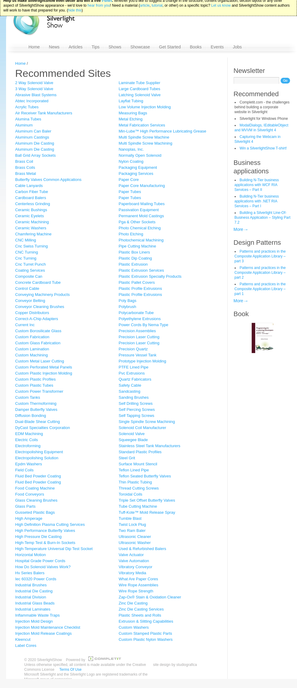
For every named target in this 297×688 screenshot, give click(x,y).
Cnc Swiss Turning (31, 246)
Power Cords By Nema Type (144, 325)
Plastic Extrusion (133, 264)
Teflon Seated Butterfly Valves (145, 476)
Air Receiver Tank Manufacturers (43, 113)
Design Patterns (257, 242)
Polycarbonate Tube (136, 312)
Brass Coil (24, 161)
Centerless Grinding (32, 203)
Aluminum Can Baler (33, 131)
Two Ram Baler (132, 530)
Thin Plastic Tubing (135, 482)
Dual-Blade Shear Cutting (37, 421)
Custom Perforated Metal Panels (43, 367)
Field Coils (24, 470)
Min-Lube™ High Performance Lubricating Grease (162, 131)
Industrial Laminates (32, 609)
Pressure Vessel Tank (138, 355)
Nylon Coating (131, 161)
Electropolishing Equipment (39, 452)
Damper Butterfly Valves (36, 409)
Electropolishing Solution (36, 458)
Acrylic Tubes (26, 107)
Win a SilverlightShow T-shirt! (263, 148)
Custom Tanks (27, 397)
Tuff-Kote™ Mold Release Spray (147, 512)
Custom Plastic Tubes (34, 385)
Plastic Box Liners (134, 252)
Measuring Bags (133, 113)
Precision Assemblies (137, 331)
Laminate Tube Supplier (139, 82)
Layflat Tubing (131, 101)
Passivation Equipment (139, 210)
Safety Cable (130, 385)
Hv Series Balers (30, 573)
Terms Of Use (70, 669)
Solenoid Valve (132, 433)
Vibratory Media (132, 573)
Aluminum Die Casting (34, 143)
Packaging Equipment (138, 167)
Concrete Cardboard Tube (38, 282)
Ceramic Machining (32, 222)
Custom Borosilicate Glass (38, 331)
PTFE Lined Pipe (133, 367)
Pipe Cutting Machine (137, 246)
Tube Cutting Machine (138, 506)
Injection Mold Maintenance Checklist (47, 627)
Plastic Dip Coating (135, 258)
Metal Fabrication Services (142, 125)
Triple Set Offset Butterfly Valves (147, 500)
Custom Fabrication (32, 337)
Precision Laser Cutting (139, 337)
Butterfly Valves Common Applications (48, 179)
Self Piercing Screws (137, 409)
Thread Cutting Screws (139, 488)
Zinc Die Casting (133, 603)
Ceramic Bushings (31, 210)
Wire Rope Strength (136, 591)
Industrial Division (30, 597)
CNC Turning (26, 252)
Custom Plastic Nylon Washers (146, 639)
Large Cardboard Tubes (139, 89)
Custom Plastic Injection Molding (43, 373)
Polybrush (127, 306)
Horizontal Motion (30, 554)
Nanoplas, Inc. (131, 149)
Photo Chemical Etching (140, 228)
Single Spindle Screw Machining (147, 421)
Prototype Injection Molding (142, 361)
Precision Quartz (133, 349)
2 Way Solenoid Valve (34, 82)
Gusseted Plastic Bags (35, 512)
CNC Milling (25, 240)
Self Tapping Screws (137, 415)
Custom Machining (31, 355)
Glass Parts (25, 506)
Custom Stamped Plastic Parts (145, 633)
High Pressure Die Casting (38, 536)
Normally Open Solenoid (140, 155)
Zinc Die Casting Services (141, 609)
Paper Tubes (130, 191)
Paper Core (129, 179)
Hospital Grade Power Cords (40, 561)
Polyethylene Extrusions (140, 318)
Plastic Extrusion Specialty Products (150, 276)
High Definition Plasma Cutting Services (50, 524)
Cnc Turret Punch (30, 264)
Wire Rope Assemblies (139, 585)
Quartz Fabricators (135, 379)
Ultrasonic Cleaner (135, 536)
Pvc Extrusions (132, 373)
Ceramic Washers (30, 228)
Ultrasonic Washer (135, 542)
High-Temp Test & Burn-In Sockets (45, 542)
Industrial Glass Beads (35, 603)
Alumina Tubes (28, 119)
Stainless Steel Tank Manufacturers (150, 446)
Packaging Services (136, 173)
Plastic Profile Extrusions (140, 288)
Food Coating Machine (35, 488)
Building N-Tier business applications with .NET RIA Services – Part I (257, 201)
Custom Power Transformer (39, 391)
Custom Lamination (32, 349)
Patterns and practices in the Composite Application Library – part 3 (260, 256)
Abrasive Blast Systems (36, 95)
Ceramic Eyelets (29, 216)
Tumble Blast (130, 518)
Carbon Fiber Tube (31, 191)
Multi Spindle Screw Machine (144, 137)
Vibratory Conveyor (135, 567)
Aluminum (24, 125)
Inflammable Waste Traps (37, 615)
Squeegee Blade (133, 439)
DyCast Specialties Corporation (42, 427)
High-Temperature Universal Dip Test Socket (54, 548)
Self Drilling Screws (136, 403)
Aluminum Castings (32, 137)
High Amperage (28, 518)
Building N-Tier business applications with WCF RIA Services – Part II (257, 185)
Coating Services (30, 270)
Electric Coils (26, 439)
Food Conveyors (29, 494)
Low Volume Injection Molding (145, 107)
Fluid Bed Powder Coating (38, 476)
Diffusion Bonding (30, 415)
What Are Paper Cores (138, 579)
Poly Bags (128, 300)
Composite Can (28, 276)
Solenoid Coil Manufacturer (142, 427)
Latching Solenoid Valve (140, 95)
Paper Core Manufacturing (142, 185)
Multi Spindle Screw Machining (145, 143)
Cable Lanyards (29, 185)
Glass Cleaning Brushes (36, 500)
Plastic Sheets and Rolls (140, 615)
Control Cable (27, 288)
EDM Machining (29, 433)
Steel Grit (127, 458)
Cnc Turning (25, 258)
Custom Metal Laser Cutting (39, 361)
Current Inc (25, 325)
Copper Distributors (32, 312)
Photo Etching (131, 234)
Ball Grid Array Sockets (35, 155)
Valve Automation (134, 561)
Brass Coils (25, 167)
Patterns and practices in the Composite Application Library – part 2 (260, 273)
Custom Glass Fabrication (38, 343)
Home (20, 63)
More (238, 229)
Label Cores (25, 645)
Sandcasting (130, 391)
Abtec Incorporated (31, 101)
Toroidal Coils (130, 494)
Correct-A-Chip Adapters (36, 318)
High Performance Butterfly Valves (45, 530)
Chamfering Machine (33, 234)
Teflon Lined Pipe (134, 470)
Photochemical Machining (141, 240)
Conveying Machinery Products (42, 294)
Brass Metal (25, 173)
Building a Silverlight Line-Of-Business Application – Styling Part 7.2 (263, 217)
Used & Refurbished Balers (142, 548)
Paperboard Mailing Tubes (142, 203)
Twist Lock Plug (132, 524)
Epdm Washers (28, 464)
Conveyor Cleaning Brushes (39, 306)
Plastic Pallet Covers (137, 282)
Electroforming (28, 446)
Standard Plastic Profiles (140, 452)
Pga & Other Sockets (137, 222)
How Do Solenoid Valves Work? (43, 567)
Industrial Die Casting (34, 591)
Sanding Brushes (134, 397)
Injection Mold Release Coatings (43, 633)
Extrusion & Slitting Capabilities (146, 621)
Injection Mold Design (34, 621)
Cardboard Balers (30, 197)
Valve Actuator (131, 554)
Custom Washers (134, 627)
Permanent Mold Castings (141, 216)
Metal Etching (131, 119)
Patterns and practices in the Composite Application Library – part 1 (260, 289)
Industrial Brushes (31, 585)
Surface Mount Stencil (138, 464)
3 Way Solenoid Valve (34, 89)
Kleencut (23, 639)
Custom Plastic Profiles (35, 379)
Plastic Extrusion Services (141, 270)
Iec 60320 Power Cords (35, 579)
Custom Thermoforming (35, 403)
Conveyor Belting (30, 300)
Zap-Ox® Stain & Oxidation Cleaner (150, 597)
